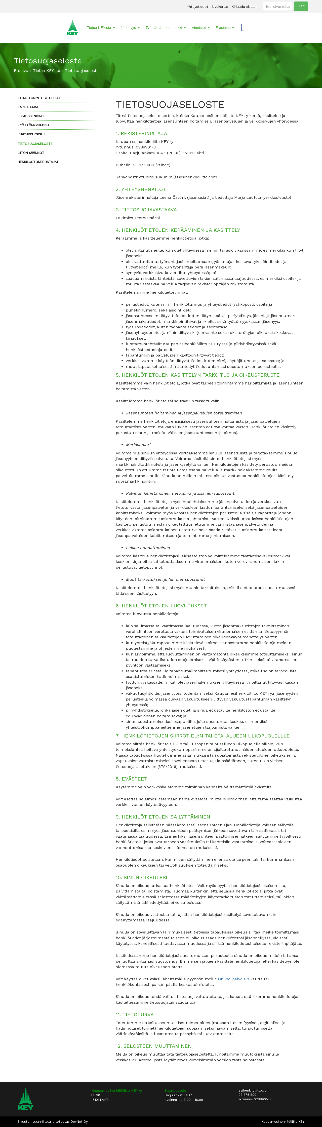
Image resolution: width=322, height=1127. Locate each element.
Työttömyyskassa (33, 125)
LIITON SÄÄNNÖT (31, 153)
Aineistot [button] (200, 28)
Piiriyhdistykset (31, 134)
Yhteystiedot (197, 7)
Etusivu (21, 70)
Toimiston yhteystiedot (39, 98)
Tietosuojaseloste (35, 144)
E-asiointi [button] (225, 28)
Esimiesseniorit (31, 116)
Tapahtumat (28, 107)
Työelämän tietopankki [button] (166, 28)
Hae (301, 6)
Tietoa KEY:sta (46, 70)
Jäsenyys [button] (130, 28)
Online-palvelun (233, 979)
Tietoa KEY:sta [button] (101, 28)
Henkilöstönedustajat (38, 162)
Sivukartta (220, 7)
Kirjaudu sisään (244, 7)
